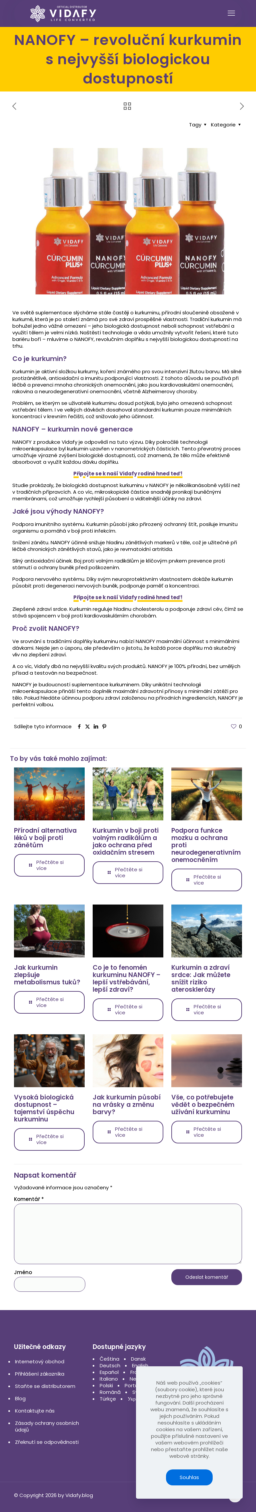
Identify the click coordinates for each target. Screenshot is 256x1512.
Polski (106, 1385)
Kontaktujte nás (35, 1410)
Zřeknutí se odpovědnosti (47, 1441)
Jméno (23, 1272)
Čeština (109, 1358)
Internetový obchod (39, 1361)
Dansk (138, 1358)
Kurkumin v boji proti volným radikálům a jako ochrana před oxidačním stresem (126, 841)
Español (109, 1372)
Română (110, 1392)
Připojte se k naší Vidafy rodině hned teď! (127, 473)
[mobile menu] (231, 13)
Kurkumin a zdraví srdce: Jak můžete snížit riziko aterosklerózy (200, 978)
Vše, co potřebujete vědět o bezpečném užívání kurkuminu (202, 1104)
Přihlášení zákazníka (39, 1373)
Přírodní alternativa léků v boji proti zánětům (45, 838)
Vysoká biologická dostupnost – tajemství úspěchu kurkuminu (44, 1108)
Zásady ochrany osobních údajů (47, 1426)
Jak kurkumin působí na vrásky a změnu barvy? (127, 1104)
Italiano (109, 1378)
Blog (20, 1398)
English (140, 1365)
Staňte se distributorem (45, 1386)
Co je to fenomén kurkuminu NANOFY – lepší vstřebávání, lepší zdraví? (127, 978)
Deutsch (110, 1365)
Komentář (29, 1199)
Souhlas (189, 1477)
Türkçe (108, 1398)
